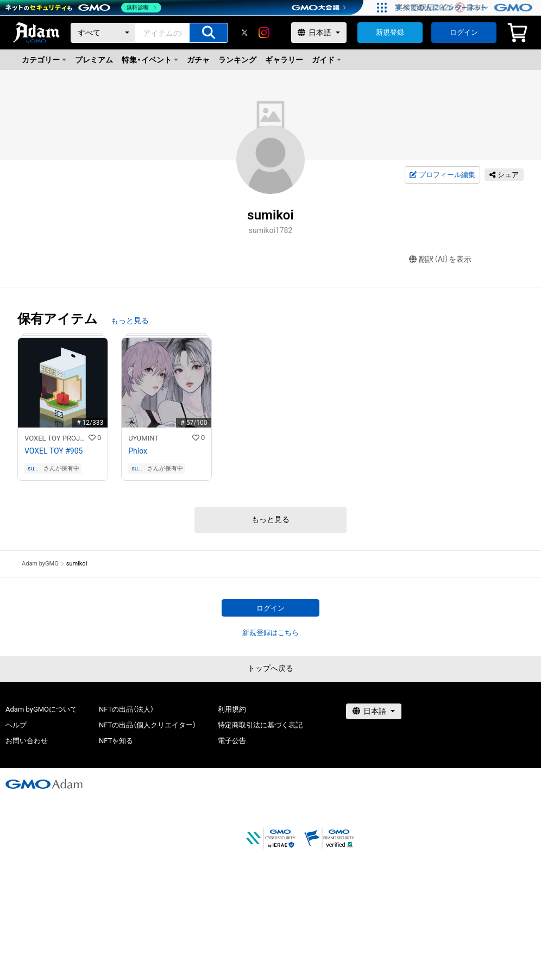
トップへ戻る (270, 668)
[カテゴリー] (103, 33)
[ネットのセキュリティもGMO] (83, 7)
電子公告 (232, 741)
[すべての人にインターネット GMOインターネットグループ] (465, 7)
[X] (244, 32)
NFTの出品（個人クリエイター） (147, 725)
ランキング (237, 60)
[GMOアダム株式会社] (44, 784)
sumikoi (34, 469)
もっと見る (130, 320)
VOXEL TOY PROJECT (56, 438)
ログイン (464, 32)
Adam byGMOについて (41, 709)
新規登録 (390, 32)
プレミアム (94, 59)
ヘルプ (16, 725)
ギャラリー (284, 60)
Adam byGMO (40, 563)
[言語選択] (319, 32)
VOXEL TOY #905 (53, 451)
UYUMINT (143, 438)
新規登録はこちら (270, 633)
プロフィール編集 (442, 174)
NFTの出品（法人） (126, 709)
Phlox (137, 451)
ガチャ (198, 59)
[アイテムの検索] (208, 33)
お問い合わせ (26, 741)
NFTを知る (116, 741)
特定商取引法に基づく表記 (260, 725)
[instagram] (264, 32)
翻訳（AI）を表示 (440, 259)
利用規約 (232, 709)
